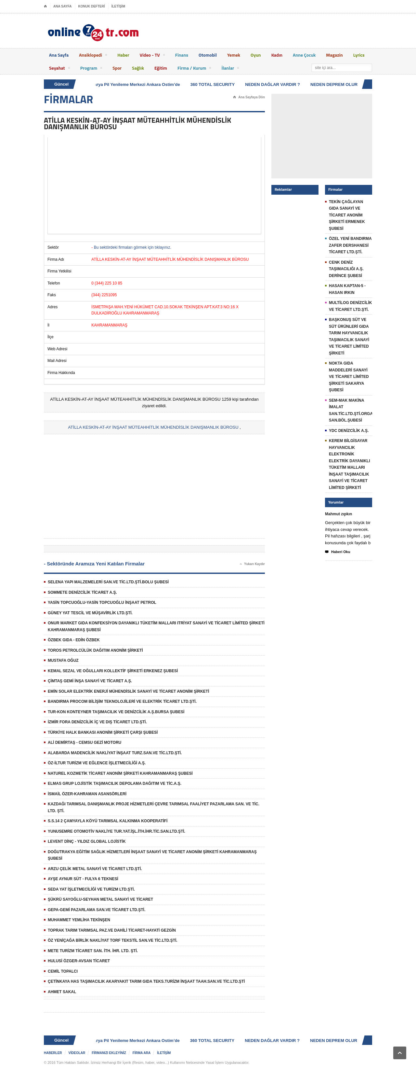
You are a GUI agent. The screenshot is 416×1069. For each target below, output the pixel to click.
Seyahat (59, 69)
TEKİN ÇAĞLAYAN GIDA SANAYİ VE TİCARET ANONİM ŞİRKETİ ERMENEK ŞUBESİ (347, 215)
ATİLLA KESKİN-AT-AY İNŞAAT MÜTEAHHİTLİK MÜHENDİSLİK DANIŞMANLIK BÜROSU (153, 427)
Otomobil (208, 54)
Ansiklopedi (93, 56)
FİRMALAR (68, 99)
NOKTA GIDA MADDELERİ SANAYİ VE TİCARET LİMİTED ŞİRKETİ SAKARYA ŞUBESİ (349, 376)
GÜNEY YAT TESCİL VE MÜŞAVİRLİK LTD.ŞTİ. (90, 613)
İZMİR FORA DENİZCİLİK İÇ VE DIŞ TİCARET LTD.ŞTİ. (97, 722)
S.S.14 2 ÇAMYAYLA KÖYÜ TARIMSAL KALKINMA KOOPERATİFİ (107, 821)
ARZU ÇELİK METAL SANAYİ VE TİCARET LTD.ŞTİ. (95, 869)
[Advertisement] (154, 185)
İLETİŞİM (118, 6)
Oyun (256, 54)
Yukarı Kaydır (252, 564)
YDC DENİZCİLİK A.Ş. (349, 430)
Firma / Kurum (194, 69)
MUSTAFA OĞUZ (63, 660)
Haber (123, 54)
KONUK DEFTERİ (91, 6)
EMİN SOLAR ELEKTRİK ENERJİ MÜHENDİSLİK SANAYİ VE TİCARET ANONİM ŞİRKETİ (128, 691)
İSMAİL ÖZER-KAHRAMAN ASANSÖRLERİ (87, 794)
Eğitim (160, 67)
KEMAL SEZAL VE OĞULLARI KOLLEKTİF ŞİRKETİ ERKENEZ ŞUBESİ (113, 671)
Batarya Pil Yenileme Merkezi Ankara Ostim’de (135, 84)
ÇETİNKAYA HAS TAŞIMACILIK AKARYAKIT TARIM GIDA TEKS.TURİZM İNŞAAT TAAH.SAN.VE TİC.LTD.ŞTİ (146, 981)
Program (91, 69)
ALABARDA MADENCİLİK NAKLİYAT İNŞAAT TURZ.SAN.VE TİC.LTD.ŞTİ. (115, 753)
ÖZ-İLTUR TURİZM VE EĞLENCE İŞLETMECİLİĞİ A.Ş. (97, 763)
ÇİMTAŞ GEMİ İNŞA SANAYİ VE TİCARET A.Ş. (90, 681)
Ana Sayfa (59, 54)
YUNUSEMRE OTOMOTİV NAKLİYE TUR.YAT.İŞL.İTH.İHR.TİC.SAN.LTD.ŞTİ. (116, 831)
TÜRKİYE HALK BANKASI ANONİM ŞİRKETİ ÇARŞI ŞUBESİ (103, 732)
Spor (117, 67)
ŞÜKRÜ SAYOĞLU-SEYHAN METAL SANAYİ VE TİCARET (100, 899)
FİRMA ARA (141, 1053)
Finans (181, 54)
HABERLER (53, 1053)
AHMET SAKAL (62, 992)
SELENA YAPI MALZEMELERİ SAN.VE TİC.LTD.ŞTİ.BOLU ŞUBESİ (108, 582)
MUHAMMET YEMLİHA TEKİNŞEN (79, 920)
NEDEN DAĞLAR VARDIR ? (273, 84)
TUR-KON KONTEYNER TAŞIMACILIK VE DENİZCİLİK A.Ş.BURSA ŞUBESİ (116, 712)
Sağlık (138, 67)
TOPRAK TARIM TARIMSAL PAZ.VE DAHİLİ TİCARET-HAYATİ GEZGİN (112, 930)
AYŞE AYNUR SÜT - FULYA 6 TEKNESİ (83, 879)
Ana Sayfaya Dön (249, 97)
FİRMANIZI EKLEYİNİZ (109, 1053)
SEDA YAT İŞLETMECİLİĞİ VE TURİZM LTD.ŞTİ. (91, 889)
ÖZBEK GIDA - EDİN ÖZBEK (74, 640)
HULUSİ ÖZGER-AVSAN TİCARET (79, 961)
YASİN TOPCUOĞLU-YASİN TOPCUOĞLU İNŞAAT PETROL (102, 602)
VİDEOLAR (77, 1053)
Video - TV (152, 56)
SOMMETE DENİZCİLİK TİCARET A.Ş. (82, 592)
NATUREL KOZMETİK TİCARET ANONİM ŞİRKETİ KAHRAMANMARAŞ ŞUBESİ (120, 773)
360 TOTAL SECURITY (214, 84)
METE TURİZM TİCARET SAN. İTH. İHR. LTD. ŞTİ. (93, 951)
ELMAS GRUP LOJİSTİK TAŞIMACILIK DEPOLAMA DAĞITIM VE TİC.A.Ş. (114, 783)
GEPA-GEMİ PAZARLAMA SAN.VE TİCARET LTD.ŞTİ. (96, 910)
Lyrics (359, 54)
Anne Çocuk (304, 54)
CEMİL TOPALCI (63, 971)
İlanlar (230, 69)
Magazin (334, 54)
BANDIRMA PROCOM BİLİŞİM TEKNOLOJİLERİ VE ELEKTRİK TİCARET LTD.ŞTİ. (122, 701)
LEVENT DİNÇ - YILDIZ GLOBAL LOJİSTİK (87, 841)
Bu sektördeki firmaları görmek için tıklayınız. (132, 247)
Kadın (276, 54)
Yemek (233, 54)
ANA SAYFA (62, 6)
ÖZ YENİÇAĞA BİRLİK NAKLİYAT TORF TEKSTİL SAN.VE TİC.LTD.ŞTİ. (112, 940)
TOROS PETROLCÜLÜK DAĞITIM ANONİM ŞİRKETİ (95, 650)
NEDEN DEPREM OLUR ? (337, 84)
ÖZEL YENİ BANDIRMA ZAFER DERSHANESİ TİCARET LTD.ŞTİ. (350, 245)
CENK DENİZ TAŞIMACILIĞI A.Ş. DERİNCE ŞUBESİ (346, 269)
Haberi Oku (337, 552)
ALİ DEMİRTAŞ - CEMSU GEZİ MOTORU (84, 742)
